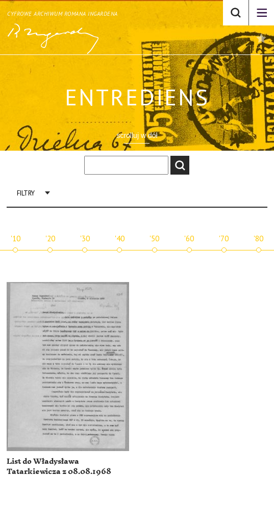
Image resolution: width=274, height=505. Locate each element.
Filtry (26, 193)
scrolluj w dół (136, 135)
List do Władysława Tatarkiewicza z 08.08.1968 (59, 467)
